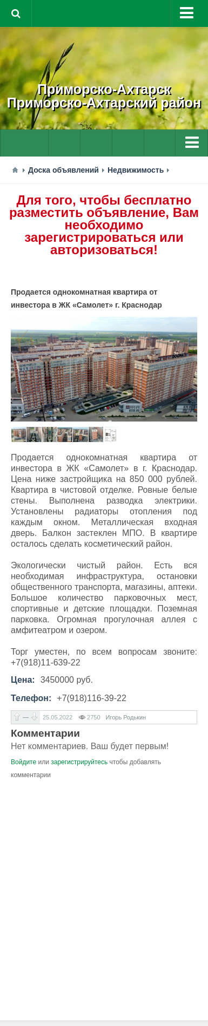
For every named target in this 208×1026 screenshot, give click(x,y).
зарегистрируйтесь (79, 762)
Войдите (23, 762)
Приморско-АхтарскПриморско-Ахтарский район (104, 95)
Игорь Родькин (126, 717)
